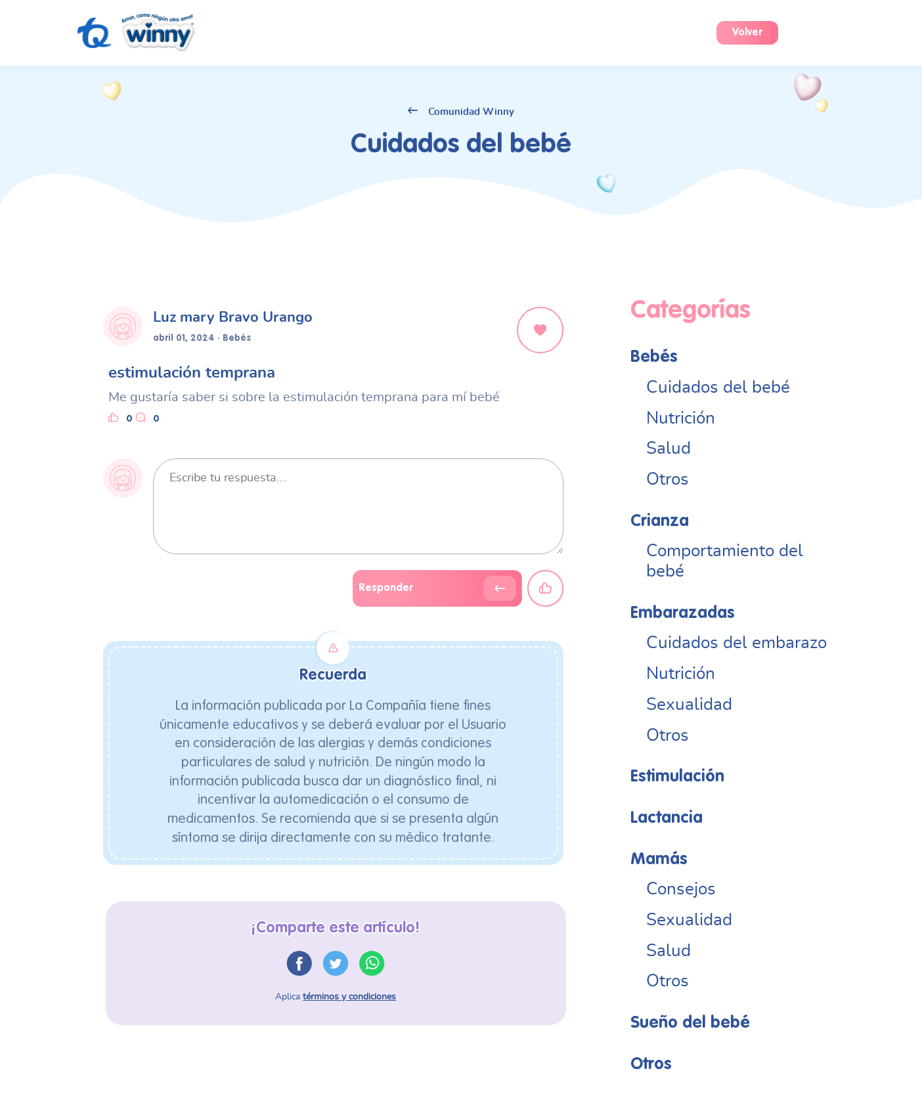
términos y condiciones (349, 996)
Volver (747, 33)
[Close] (540, 330)
